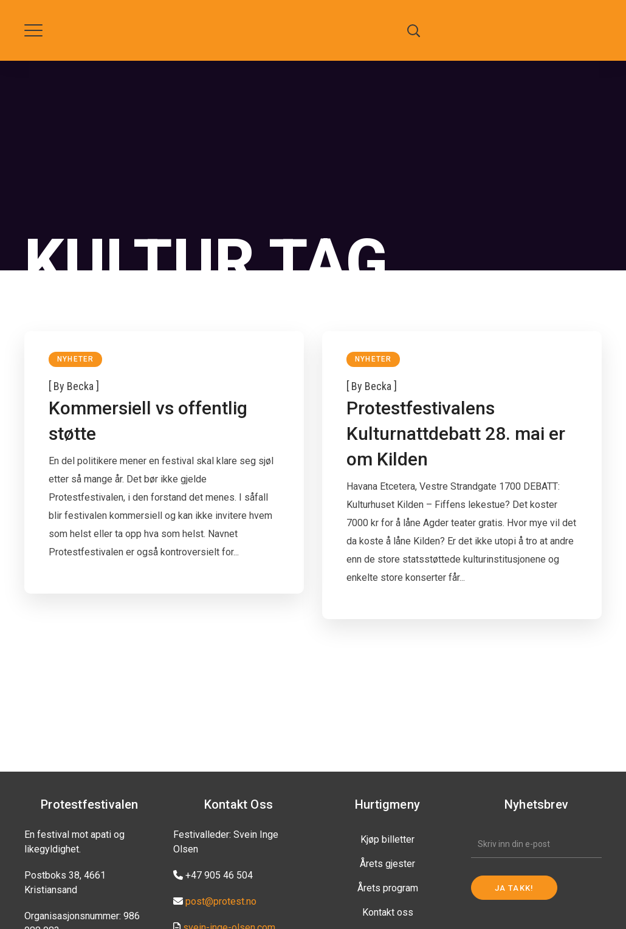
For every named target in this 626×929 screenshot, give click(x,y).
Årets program (387, 888)
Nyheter (75, 359)
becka (80, 386)
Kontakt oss (387, 912)
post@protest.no (220, 901)
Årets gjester (387, 863)
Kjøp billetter (387, 839)
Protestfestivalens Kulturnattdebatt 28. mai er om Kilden (455, 433)
